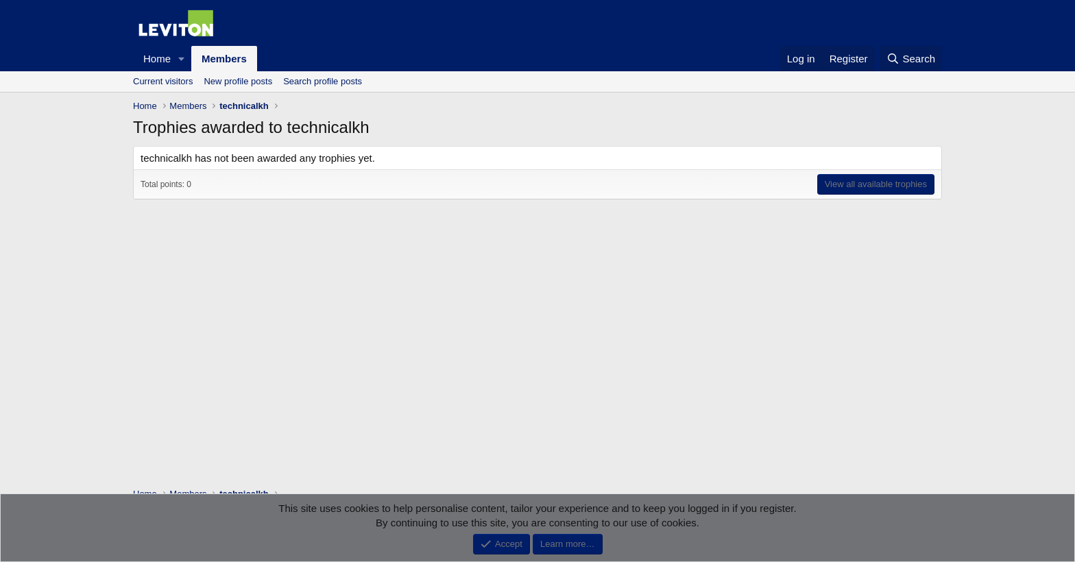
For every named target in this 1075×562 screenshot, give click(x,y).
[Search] (911, 58)
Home (157, 58)
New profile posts (238, 81)
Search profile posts (322, 81)
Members (224, 58)
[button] (181, 58)
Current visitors (163, 81)
